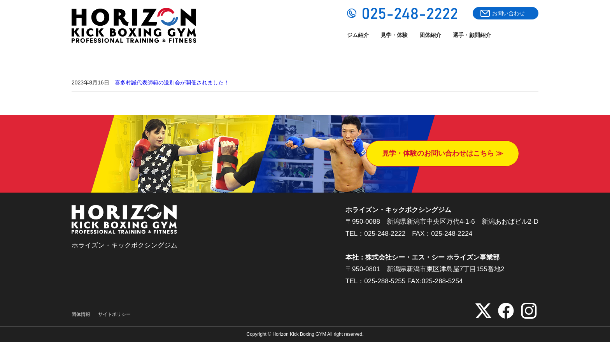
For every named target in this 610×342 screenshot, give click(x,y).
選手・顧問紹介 (472, 35)
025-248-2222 (384, 233)
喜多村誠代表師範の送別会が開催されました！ (172, 82)
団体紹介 (430, 35)
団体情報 (81, 314)
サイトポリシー (114, 314)
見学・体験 (394, 35)
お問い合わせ (508, 13)
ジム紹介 (358, 35)
